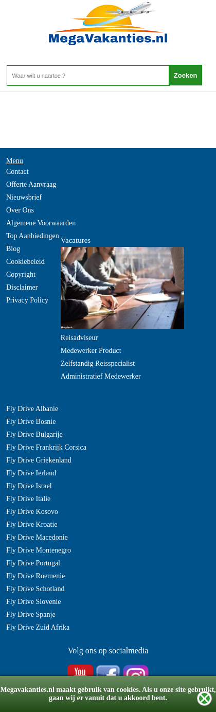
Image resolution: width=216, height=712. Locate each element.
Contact (17, 171)
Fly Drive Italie (28, 499)
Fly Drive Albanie (32, 409)
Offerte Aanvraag (31, 184)
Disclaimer (22, 287)
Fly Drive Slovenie (33, 602)
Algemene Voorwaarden (41, 223)
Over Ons (20, 210)
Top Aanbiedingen (32, 236)
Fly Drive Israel (29, 486)
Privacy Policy (27, 300)
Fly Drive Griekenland (38, 460)
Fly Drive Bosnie (31, 421)
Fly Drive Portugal (33, 563)
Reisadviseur (79, 338)
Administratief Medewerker (101, 376)
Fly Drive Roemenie (35, 576)
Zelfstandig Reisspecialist (98, 363)
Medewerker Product (91, 350)
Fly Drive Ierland (31, 473)
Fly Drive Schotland (35, 589)
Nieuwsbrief (24, 197)
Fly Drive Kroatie (32, 524)
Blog (13, 249)
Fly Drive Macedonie (37, 537)
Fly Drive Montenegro (38, 550)
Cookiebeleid (25, 261)
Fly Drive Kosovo (32, 511)
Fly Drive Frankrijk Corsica (46, 447)
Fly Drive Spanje (31, 614)
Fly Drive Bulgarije (34, 434)
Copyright (20, 274)
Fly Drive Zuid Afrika (37, 627)
